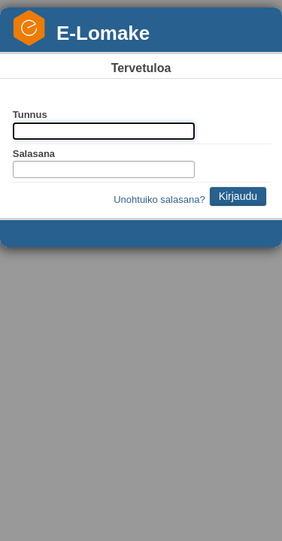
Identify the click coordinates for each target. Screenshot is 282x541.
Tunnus (30, 114)
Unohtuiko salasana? (159, 199)
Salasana (34, 153)
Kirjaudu (238, 196)
